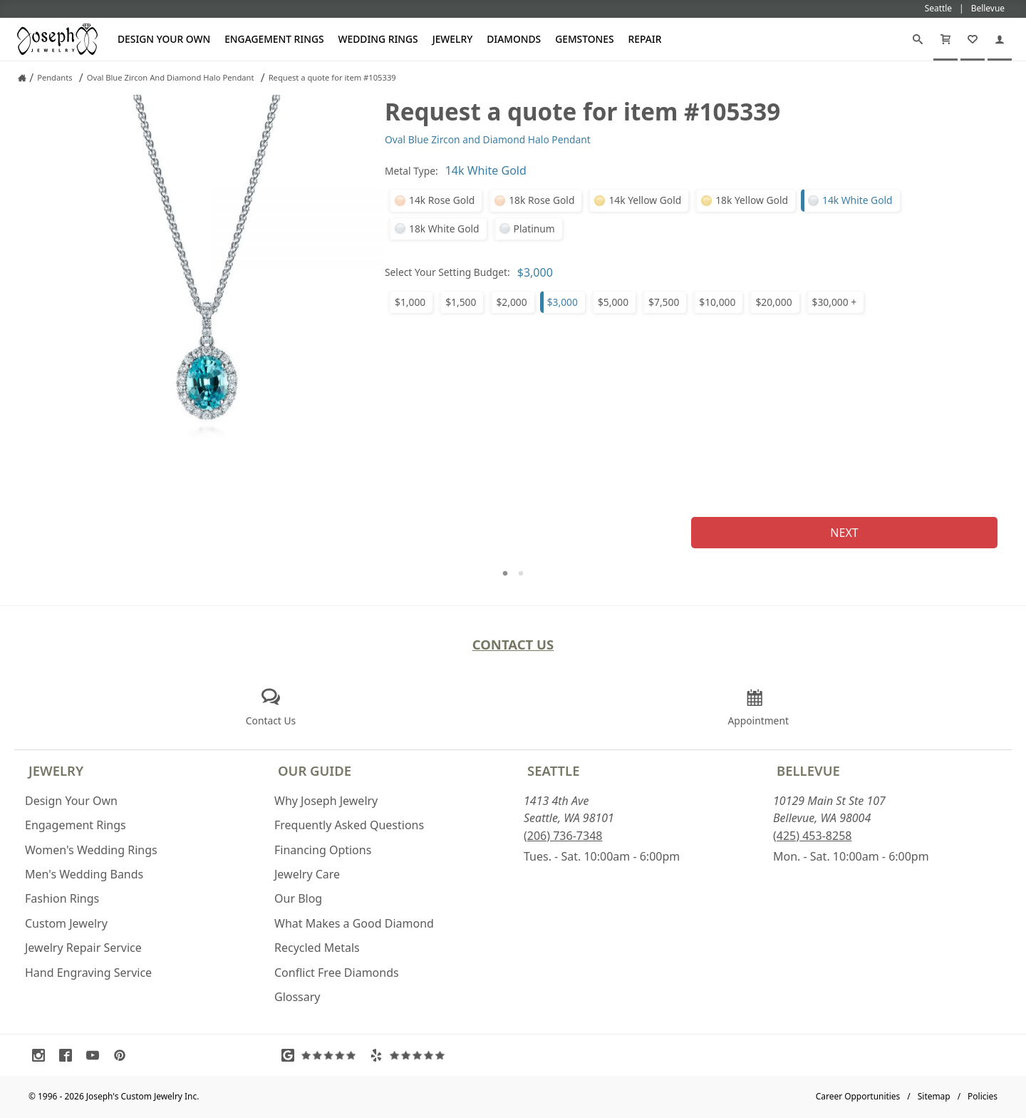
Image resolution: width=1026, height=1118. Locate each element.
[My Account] (1000, 39)
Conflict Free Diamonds (336, 972)
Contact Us (513, 644)
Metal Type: (411, 171)
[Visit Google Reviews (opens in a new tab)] (322, 1055)
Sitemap (934, 1096)
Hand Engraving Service (88, 972)
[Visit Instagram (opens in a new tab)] (42, 1055)
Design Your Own (164, 39)
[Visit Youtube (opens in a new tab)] (96, 1055)
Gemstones (584, 39)
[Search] (918, 39)
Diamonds (514, 39)
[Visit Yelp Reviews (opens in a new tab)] (410, 1055)
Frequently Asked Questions (349, 825)
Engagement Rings (273, 39)
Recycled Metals (317, 947)
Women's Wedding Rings (91, 850)
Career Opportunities (858, 1096)
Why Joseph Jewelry (326, 801)
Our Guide (314, 770)
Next (844, 532)
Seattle (553, 770)
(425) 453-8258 (812, 835)
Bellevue (808, 770)
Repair (645, 39)
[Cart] (945, 39)
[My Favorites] (972, 39)
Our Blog (298, 898)
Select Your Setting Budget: (447, 272)
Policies (983, 1096)
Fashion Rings (62, 898)
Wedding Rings (378, 39)
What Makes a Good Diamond (354, 923)
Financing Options (322, 850)
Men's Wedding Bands (84, 874)
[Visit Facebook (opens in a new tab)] (69, 1055)
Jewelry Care (307, 874)
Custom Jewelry (66, 923)
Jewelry (452, 39)
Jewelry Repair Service (83, 947)
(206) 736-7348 (563, 835)
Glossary (297, 997)
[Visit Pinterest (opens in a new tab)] (123, 1055)
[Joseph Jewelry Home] (22, 77)
